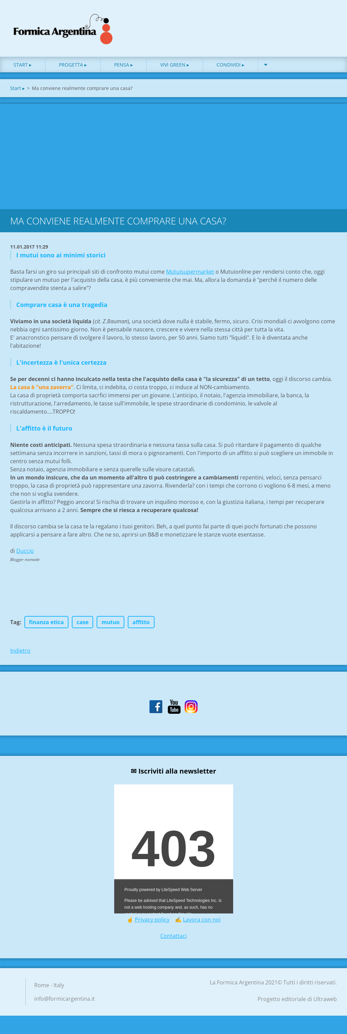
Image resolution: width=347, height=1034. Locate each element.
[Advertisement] (173, 157)
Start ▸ (23, 68)
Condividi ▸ (230, 68)
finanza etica (46, 625)
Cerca (329, 20)
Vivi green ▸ (174, 68)
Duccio (25, 554)
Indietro (20, 653)
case (82, 625)
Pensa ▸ (123, 68)
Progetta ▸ (73, 68)
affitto (141, 625)
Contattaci (173, 939)
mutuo (110, 625)
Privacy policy (152, 922)
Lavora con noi (202, 922)
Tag (15, 625)
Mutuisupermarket (190, 274)
